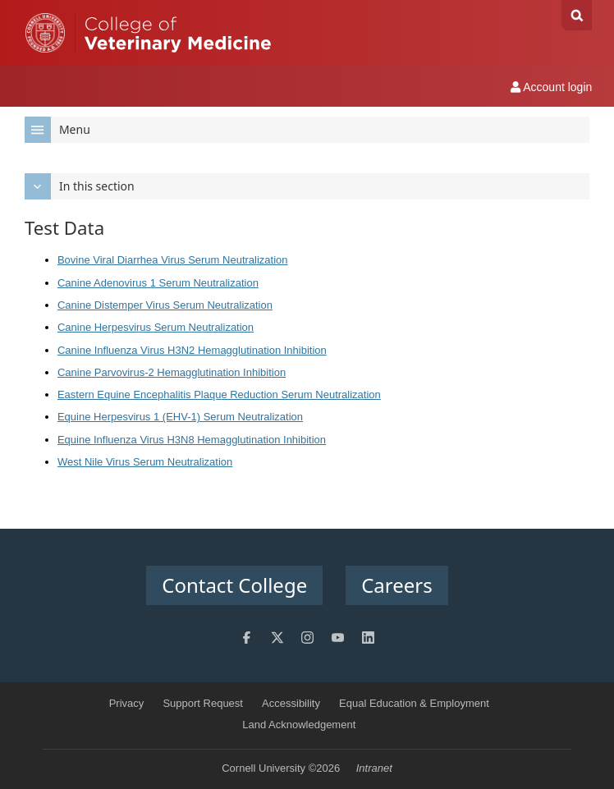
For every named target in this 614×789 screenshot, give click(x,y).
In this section (80, 186)
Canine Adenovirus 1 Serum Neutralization (158, 283)
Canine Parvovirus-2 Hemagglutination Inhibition (171, 372)
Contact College (234, 585)
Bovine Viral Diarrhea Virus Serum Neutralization (172, 260)
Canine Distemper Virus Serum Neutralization (165, 305)
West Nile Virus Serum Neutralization (144, 462)
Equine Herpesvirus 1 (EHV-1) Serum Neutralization (180, 417)
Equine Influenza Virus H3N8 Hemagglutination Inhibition (191, 439)
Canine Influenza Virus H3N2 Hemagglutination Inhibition (192, 350)
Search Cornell (576, 15)
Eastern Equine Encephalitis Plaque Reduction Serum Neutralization (219, 394)
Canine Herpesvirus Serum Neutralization (155, 327)
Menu (57, 130)
